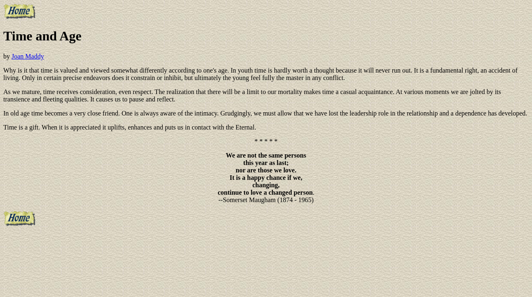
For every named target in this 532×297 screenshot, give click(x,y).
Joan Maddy (28, 56)
